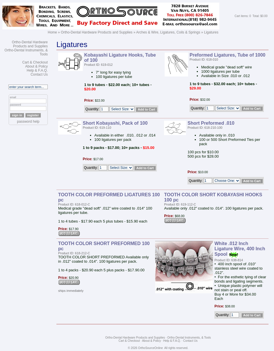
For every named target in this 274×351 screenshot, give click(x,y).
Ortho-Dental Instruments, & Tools (189, 337)
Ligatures (211, 32)
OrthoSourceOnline (150, 348)
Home (52, 32)
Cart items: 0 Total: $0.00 (251, 16)
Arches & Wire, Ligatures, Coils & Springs (168, 32)
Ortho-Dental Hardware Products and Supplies (96, 32)
